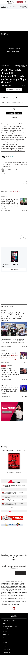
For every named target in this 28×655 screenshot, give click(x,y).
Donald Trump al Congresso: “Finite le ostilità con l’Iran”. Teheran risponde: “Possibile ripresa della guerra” (10, 372)
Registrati (20, 573)
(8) (5, 173)
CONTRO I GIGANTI (10, 264)
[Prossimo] (25, 182)
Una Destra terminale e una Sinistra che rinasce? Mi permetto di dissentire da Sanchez (15, 164)
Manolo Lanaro (6, 85)
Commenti (4, 97)
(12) (25, 85)
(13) (25, 396)
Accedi (8, 573)
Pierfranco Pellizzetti (11, 169)
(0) (25, 210)
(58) (25, 362)
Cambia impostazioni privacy (10, 626)
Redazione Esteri (6, 346)
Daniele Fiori (5, 362)
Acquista (14, 269)
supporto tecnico (8, 604)
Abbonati (19, 2)
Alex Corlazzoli (6, 210)
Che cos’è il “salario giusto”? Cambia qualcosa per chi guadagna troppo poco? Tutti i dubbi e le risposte (9, 389)
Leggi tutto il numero (14, 472)
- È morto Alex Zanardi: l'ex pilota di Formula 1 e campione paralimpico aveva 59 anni (12, 493)
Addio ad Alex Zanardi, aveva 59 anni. (8, 354)
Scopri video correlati (14, 89)
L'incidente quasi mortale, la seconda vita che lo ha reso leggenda (10, 357)
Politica (4, 34)
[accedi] (25, 2)
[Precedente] (20, 182)
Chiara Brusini (5, 396)
